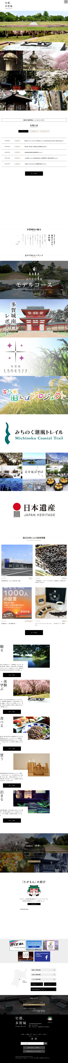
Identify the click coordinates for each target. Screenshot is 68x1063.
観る (23, 1034)
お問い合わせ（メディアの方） (34, 1051)
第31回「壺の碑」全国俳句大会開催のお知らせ (36, 146)
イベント (44, 131)
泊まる (45, 1034)
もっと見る (34, 173)
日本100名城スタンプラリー (38, 989)
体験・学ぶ (29, 1034)
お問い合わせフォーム (34, 1004)
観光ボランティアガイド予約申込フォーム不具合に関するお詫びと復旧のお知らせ (44, 140)
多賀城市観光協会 (24, 909)
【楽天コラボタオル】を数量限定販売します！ (36, 163)
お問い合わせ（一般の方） (34, 1047)
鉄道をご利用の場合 (36, 970)
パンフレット (48, 984)
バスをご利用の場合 (36, 979)
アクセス (34, 984)
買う (40, 1034)
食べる (35, 1034)
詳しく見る (12, 675)
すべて (23, 131)
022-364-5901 (39, 1010)
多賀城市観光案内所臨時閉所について (33, 152)
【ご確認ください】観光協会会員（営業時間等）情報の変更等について (41, 158)
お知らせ (34, 131)
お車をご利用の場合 (36, 974)
